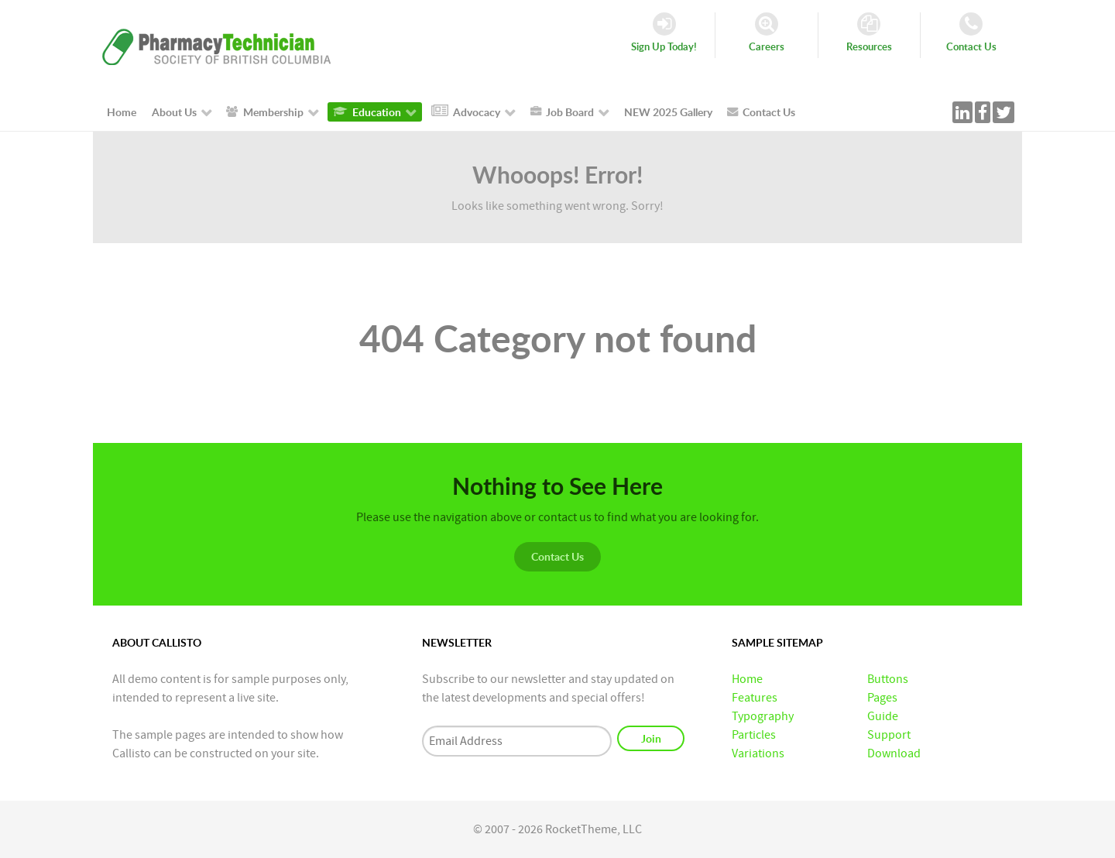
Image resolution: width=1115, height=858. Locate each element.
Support (889, 735)
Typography (763, 716)
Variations (758, 753)
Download (894, 753)
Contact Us (557, 556)
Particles (754, 735)
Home (747, 679)
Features (754, 698)
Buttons (887, 679)
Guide (882, 716)
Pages (882, 698)
